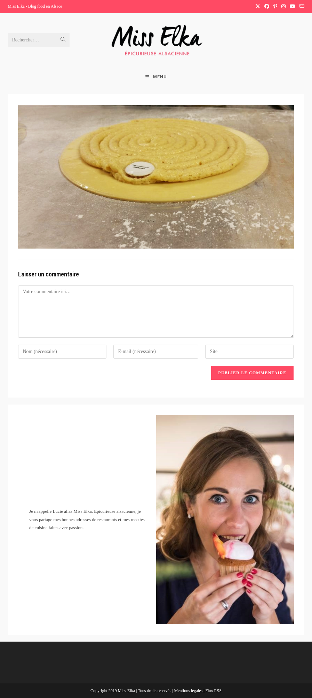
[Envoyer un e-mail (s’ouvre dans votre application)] (300, 6)
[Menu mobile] (156, 76)
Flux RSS (214, 690)
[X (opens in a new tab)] (257, 6)
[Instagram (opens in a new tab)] (283, 6)
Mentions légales (188, 690)
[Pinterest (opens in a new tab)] (275, 6)
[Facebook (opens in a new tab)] (266, 6)
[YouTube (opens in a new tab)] (292, 6)
